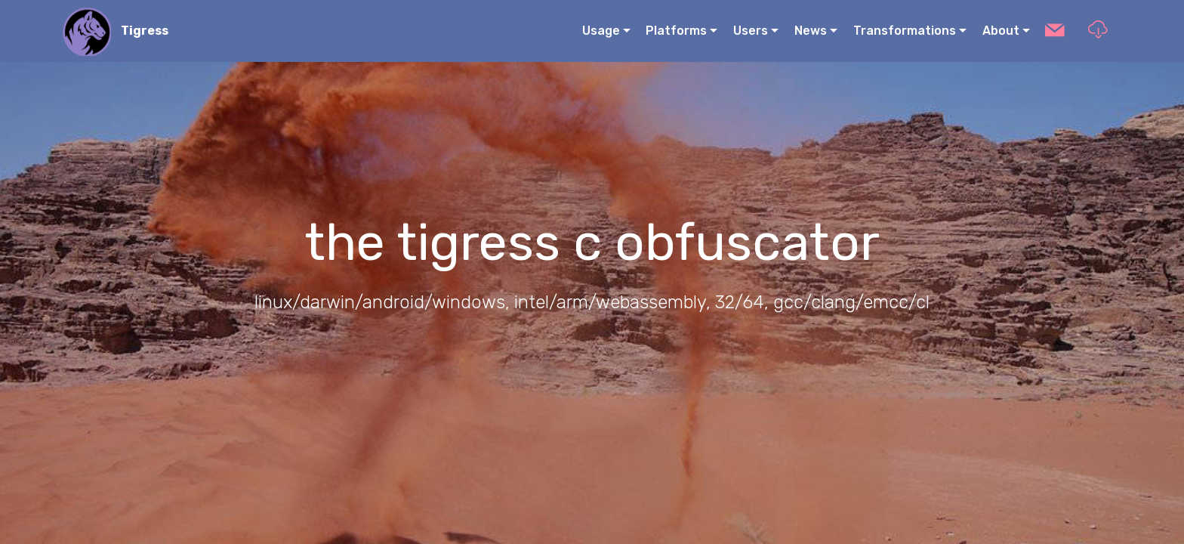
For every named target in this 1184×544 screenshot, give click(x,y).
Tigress (144, 30)
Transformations (904, 30)
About (1000, 30)
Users (750, 30)
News (810, 30)
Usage (601, 30)
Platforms (676, 30)
